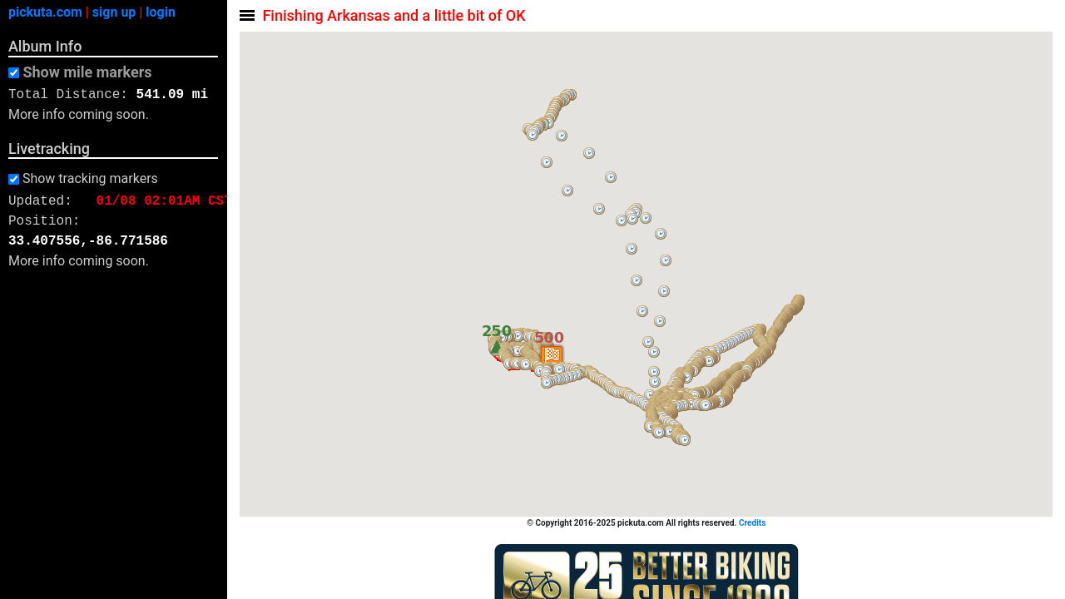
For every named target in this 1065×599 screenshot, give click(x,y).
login (161, 12)
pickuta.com (45, 12)
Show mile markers (86, 72)
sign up (114, 12)
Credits (753, 522)
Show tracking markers (90, 179)
